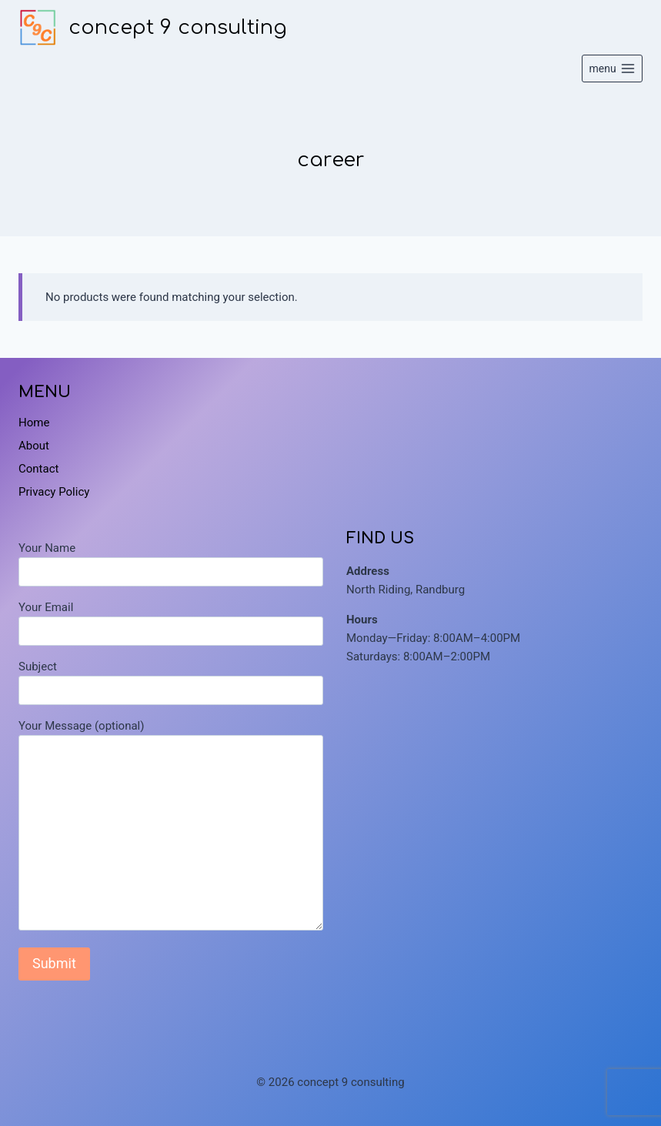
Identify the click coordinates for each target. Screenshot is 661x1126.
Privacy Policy (53, 492)
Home (33, 422)
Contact (38, 469)
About (33, 446)
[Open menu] (612, 68)
